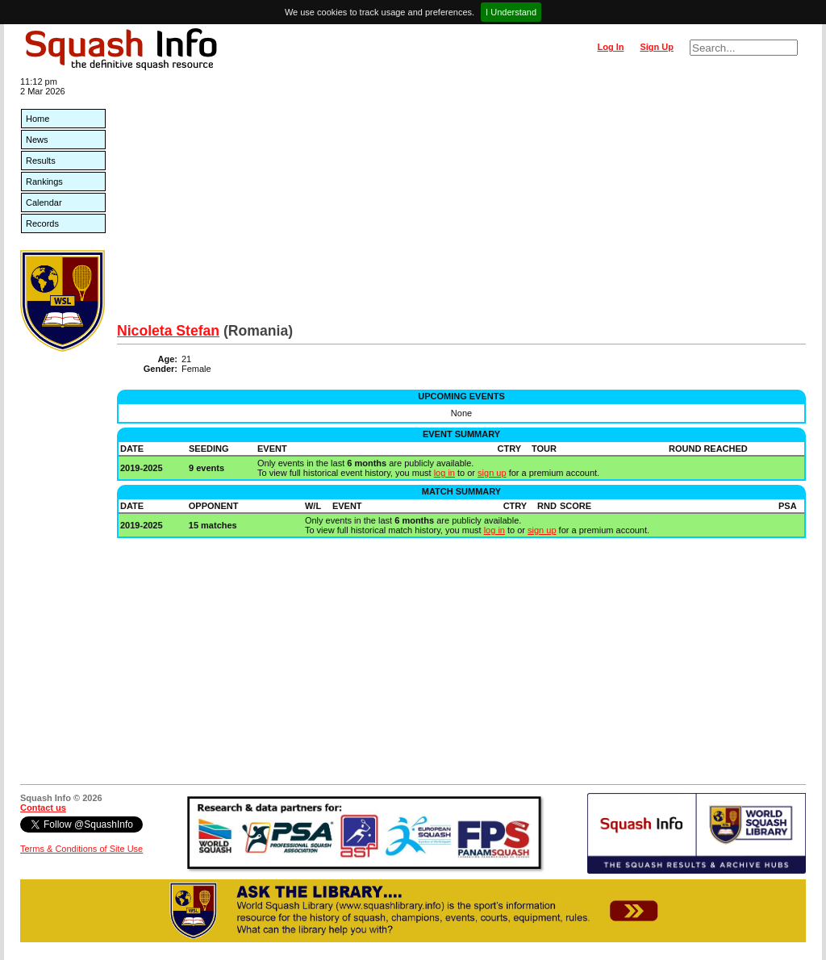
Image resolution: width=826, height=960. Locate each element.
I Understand (511, 12)
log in (444, 473)
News (37, 139)
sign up (492, 473)
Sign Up (657, 47)
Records (42, 223)
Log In (610, 47)
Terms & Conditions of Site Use (81, 849)
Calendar (44, 202)
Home (37, 118)
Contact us (43, 807)
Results (41, 160)
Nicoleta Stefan (168, 331)
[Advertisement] (461, 202)
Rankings (44, 181)
